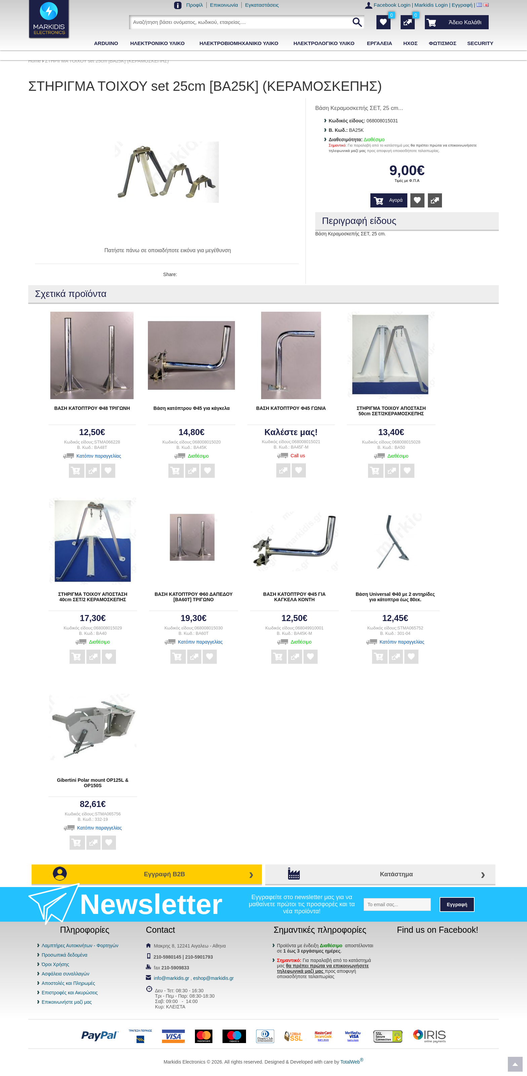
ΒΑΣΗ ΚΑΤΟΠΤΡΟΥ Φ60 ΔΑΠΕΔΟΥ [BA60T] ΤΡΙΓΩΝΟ (194, 596)
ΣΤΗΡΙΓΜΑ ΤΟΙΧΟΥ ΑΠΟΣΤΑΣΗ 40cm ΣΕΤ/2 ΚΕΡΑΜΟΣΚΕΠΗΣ (92, 596)
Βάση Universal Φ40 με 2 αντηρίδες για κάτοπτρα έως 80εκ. (395, 596)
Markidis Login (431, 5)
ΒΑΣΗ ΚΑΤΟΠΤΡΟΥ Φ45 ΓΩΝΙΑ (291, 408)
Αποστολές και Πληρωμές (68, 983)
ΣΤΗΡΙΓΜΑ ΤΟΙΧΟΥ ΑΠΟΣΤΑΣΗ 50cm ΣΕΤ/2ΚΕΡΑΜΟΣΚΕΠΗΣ (391, 411)
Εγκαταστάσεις (262, 5)
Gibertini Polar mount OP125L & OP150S (93, 782)
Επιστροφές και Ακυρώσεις (70, 992)
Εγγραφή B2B (164, 874)
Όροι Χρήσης (55, 964)
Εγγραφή (462, 5)
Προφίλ (194, 5)
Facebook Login (392, 5)
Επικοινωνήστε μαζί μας (67, 1002)
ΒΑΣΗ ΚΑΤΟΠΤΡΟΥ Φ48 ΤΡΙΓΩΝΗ (92, 408)
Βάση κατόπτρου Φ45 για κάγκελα (192, 408)
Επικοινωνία (224, 5)
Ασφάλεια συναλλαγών (65, 973)
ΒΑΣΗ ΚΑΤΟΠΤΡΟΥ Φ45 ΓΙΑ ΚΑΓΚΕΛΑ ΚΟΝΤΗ (294, 596)
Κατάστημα (396, 874)
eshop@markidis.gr (213, 978)
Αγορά (396, 200)
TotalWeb (351, 1062)
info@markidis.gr (171, 978)
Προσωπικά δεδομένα (64, 955)
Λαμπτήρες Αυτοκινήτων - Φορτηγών (80, 945)
